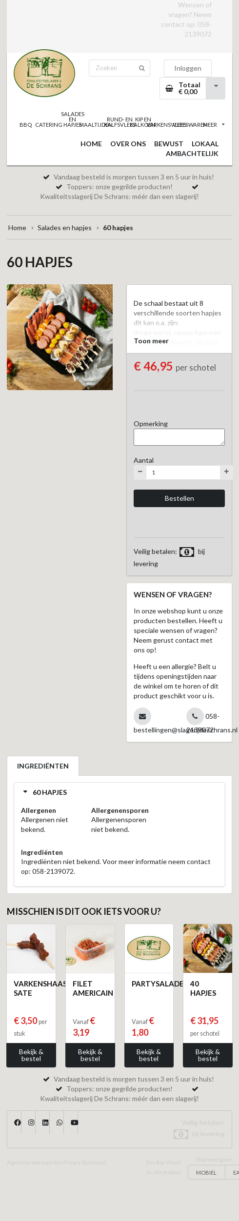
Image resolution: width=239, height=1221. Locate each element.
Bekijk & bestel (31, 1055)
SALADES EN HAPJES (72, 119)
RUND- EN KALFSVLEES (119, 122)
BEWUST (168, 143)
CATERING (48, 124)
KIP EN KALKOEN (143, 122)
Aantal (144, 460)
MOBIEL (206, 1172)
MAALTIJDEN (96, 124)
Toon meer (151, 340)
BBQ (26, 124)
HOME (91, 143)
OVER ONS (128, 143)
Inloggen (187, 68)
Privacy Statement (84, 1162)
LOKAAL (205, 143)
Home (17, 227)
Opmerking (151, 423)
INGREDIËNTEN (43, 766)
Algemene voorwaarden (34, 1162)
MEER (213, 124)
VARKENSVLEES (166, 124)
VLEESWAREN (190, 124)
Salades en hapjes (65, 227)
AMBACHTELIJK (192, 153)
